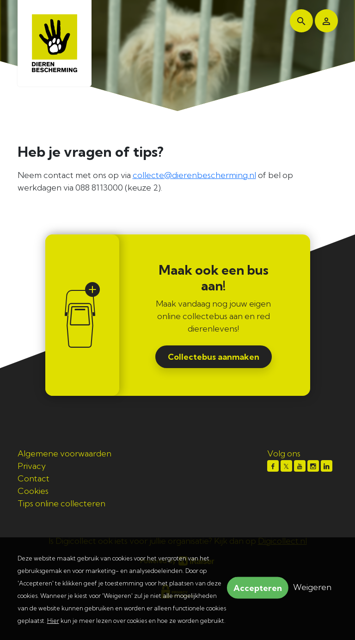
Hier (53, 620)
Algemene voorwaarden (64, 453)
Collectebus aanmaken (213, 356)
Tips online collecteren (61, 503)
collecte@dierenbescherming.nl (194, 175)
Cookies (33, 491)
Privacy (32, 466)
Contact (33, 478)
